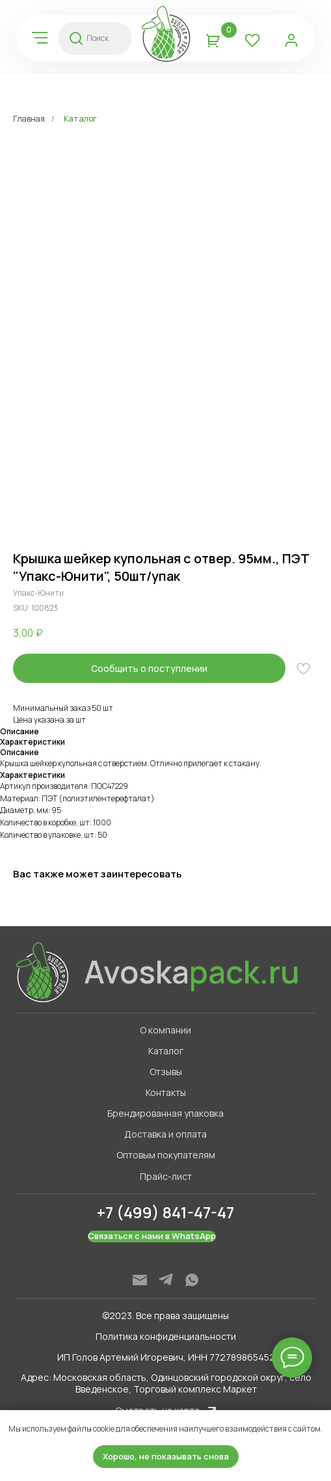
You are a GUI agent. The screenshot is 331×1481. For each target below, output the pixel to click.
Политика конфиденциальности (166, 1336)
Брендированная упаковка (165, 1113)
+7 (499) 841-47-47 (165, 1212)
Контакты (166, 1092)
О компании (165, 1030)
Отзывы (166, 1071)
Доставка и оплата (165, 1134)
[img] (39, 38)
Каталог (80, 118)
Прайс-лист (166, 1176)
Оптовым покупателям (165, 1155)
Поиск (97, 38)
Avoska (192, 971)
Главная (29, 118)
